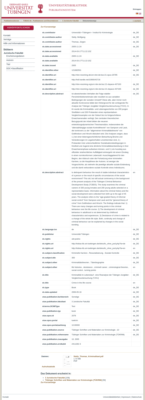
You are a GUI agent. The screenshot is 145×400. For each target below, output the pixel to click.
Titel (8, 64)
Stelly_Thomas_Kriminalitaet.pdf (88, 356)
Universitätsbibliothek (111, 397)
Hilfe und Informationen (14, 43)
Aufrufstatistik (48, 366)
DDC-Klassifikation (14, 68)
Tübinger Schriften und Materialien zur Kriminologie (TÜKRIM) (73, 380)
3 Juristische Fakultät (70, 21)
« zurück (137, 21)
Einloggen (137, 9)
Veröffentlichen (18, 28)
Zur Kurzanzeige (48, 27)
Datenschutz (137, 397)
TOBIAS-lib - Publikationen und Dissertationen (40, 21)
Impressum (125, 397)
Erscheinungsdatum (15, 56)
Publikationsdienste (11, 21)
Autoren (9, 60)
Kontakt (6, 35)
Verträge (7, 39)
